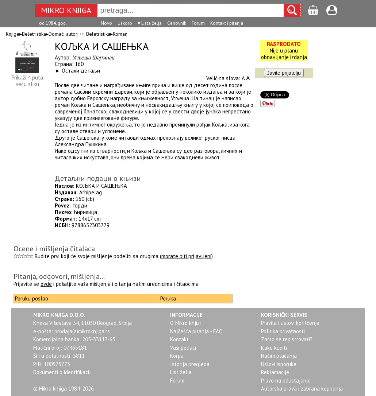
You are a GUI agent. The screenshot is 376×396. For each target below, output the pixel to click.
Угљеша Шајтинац (93, 57)
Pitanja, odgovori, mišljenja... (59, 276)
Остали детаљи (81, 70)
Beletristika (34, 34)
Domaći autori (63, 34)
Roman (120, 34)
